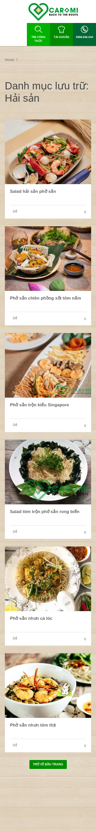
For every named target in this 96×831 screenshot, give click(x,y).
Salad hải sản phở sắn (33, 191)
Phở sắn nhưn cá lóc (31, 618)
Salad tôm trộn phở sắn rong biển (44, 511)
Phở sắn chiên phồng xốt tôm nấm (45, 298)
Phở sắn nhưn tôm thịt (33, 725)
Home (9, 60)
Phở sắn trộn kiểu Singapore (39, 404)
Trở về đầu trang (48, 764)
